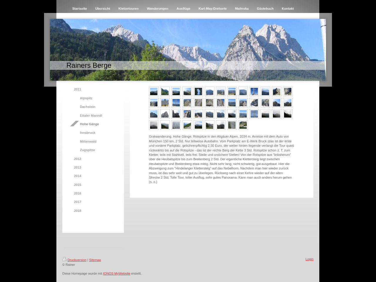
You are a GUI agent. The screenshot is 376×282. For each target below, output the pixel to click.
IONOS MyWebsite (116, 273)
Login (309, 259)
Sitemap (95, 260)
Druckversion (74, 260)
